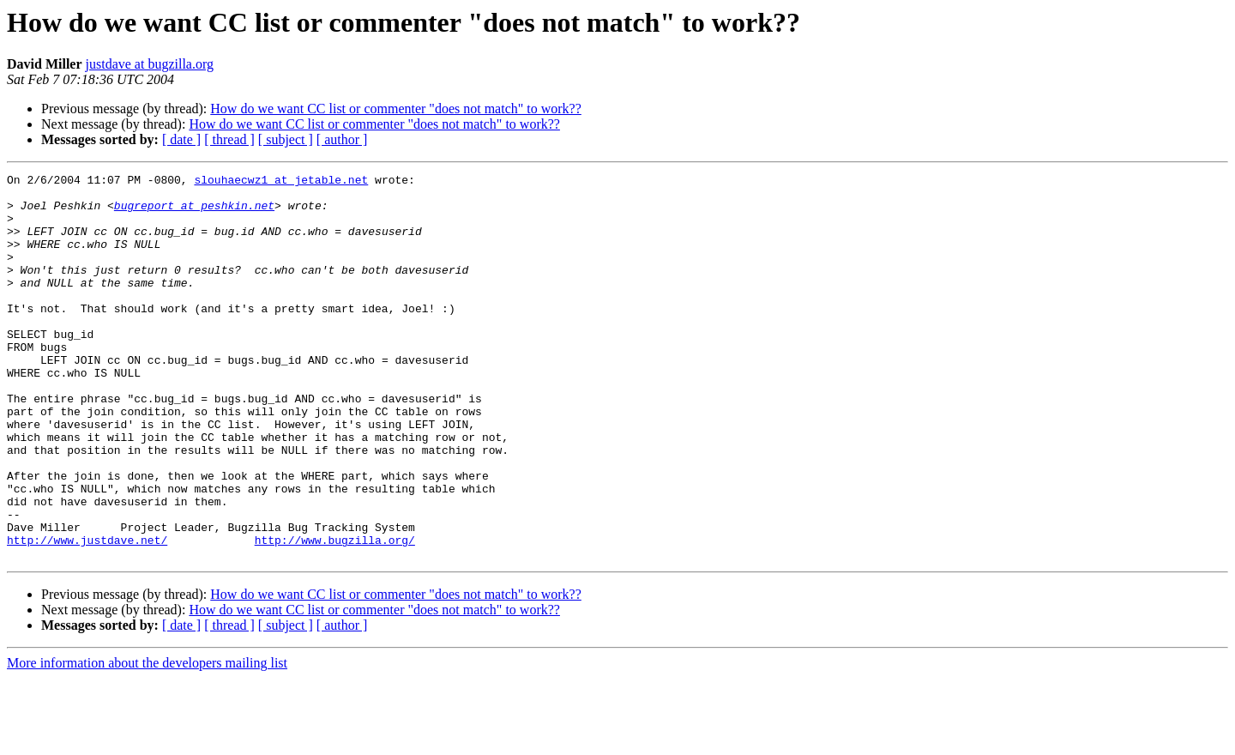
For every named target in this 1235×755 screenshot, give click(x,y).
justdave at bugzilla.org (150, 64)
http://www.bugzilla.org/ (335, 614)
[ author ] (342, 139)
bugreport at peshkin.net (194, 212)
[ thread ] (229, 139)
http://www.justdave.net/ (87, 614)
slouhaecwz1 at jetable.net (281, 182)
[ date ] (181, 139)
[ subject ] (285, 139)
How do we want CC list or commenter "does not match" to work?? (395, 108)
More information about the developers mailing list (147, 740)
